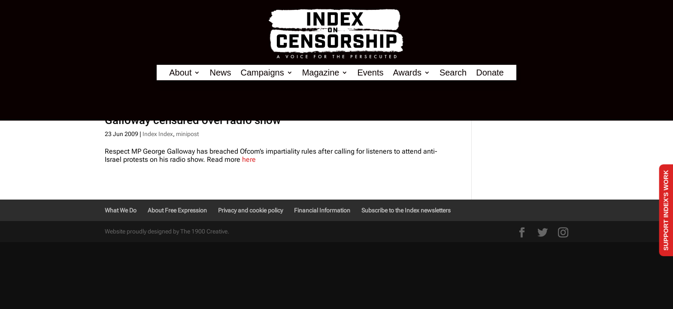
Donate (490, 72)
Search (453, 72)
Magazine (321, 72)
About (180, 72)
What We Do (120, 210)
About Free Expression (177, 210)
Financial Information (322, 210)
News (220, 72)
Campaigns (262, 72)
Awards (407, 72)
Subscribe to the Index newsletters (406, 210)
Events (370, 72)
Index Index (157, 133)
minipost (187, 133)
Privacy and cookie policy (250, 210)
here (249, 159)
